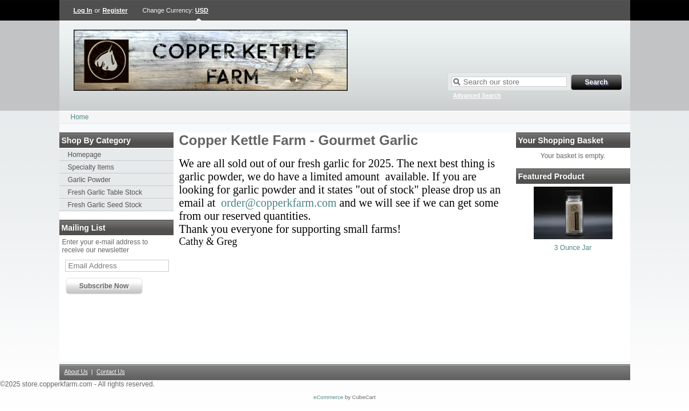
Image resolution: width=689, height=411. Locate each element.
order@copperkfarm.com (278, 202)
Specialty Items (91, 167)
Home (80, 117)
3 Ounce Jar (572, 248)
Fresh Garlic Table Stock (105, 192)
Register (114, 10)
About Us (76, 372)
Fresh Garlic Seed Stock (105, 205)
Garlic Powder (89, 180)
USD (201, 10)
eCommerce (328, 397)
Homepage (85, 155)
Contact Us (110, 372)
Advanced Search (477, 95)
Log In (83, 10)
